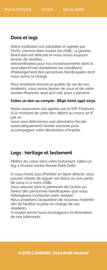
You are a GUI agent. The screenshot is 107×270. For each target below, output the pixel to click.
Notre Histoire (18, 9)
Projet (47, 9)
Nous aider (73, 9)
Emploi (6, 28)
